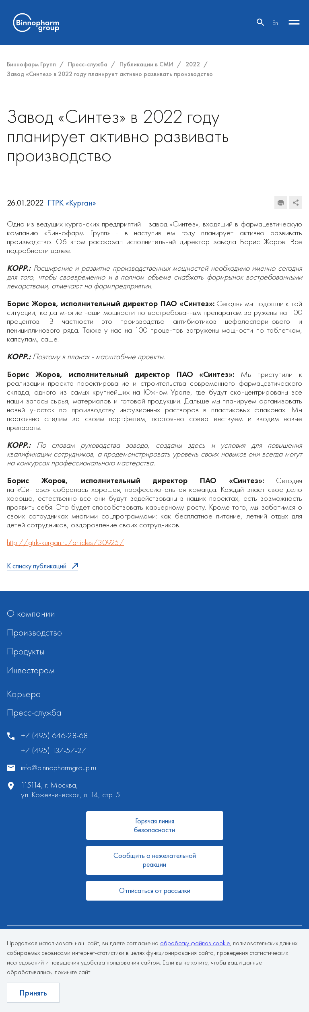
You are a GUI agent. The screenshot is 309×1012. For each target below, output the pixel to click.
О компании (31, 613)
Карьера (24, 693)
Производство (34, 632)
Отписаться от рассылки (154, 890)
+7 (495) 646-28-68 (54, 735)
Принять (33, 992)
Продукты (26, 651)
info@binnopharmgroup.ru (58, 768)
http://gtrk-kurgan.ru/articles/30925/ (65, 542)
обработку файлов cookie (195, 943)
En (275, 23)
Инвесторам (31, 670)
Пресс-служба (34, 712)
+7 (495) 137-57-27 (53, 750)
